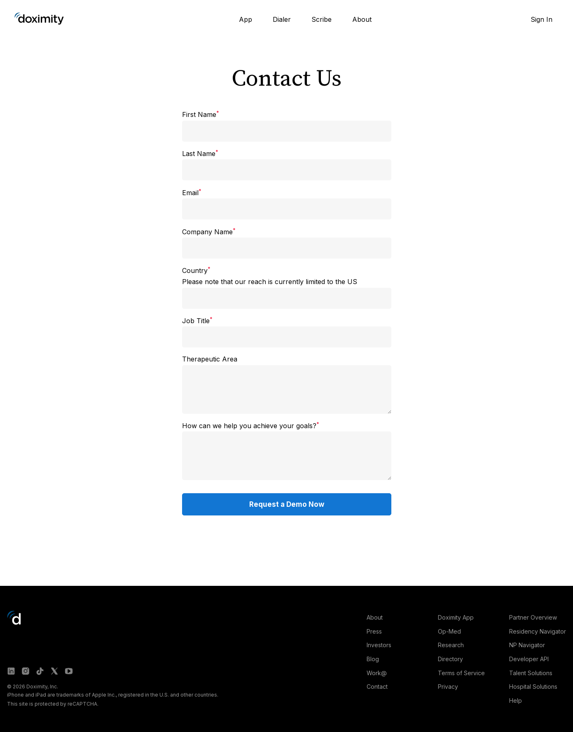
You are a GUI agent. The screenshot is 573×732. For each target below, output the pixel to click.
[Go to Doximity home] (39, 18)
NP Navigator (527, 644)
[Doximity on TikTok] (40, 671)
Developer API (529, 658)
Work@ (377, 672)
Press (374, 631)
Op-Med (449, 631)
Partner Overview (533, 617)
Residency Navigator (537, 631)
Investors (379, 644)
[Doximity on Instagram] (25, 671)
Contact (377, 686)
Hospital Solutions (533, 686)
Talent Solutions (530, 672)
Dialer (282, 19)
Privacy (448, 686)
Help (515, 700)
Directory (450, 658)
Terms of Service (461, 672)
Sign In (541, 19)
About (362, 19)
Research (451, 644)
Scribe (321, 19)
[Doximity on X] (54, 671)
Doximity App (456, 617)
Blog (373, 658)
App (245, 19)
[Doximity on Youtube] (69, 671)
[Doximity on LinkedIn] (11, 671)
